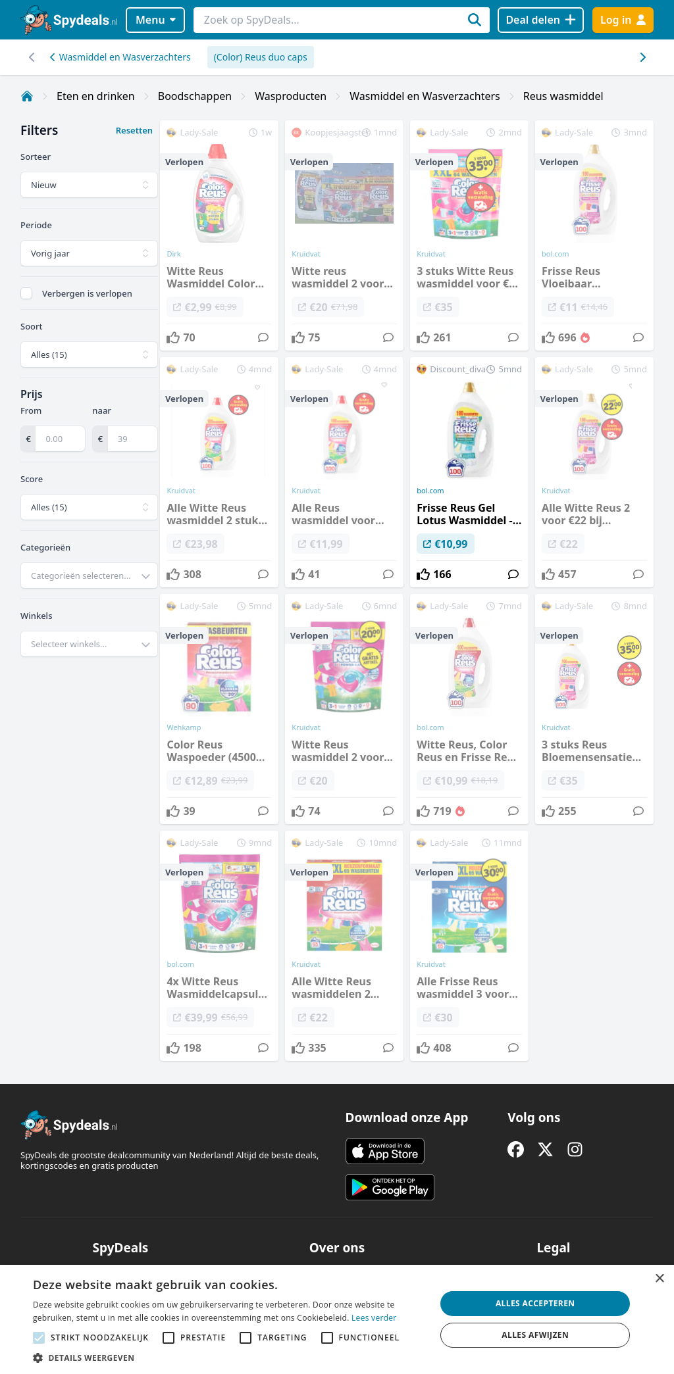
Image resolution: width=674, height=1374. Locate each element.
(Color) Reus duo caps (260, 57)
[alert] (337, 1319)
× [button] (659, 1279)
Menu (156, 19)
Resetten (134, 130)
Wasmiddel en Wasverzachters (120, 57)
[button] (228, 1357)
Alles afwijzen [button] (535, 1334)
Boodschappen (195, 96)
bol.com (430, 490)
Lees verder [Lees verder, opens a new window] (374, 1317)
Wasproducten (290, 96)
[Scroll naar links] (642, 57)
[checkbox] (26, 293)
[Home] (27, 96)
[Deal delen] (541, 20)
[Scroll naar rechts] (31, 57)
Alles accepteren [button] (535, 1303)
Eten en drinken (96, 96)
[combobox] (89, 575)
